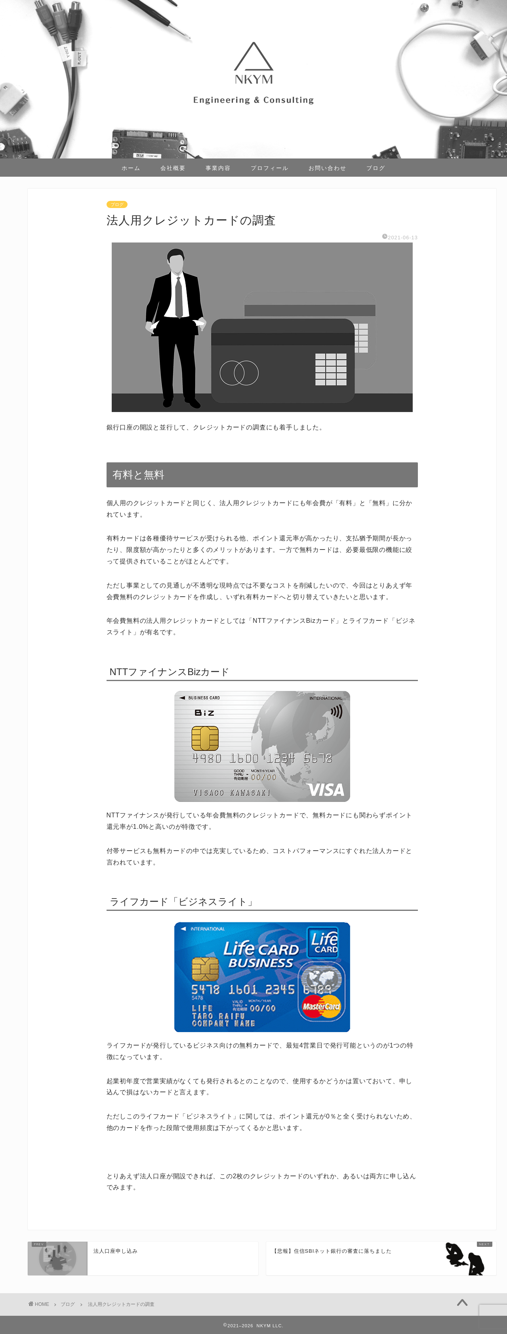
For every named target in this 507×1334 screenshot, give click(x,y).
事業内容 (218, 168)
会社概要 (173, 168)
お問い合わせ (328, 168)
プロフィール (270, 168)
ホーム (131, 168)
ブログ (375, 168)
